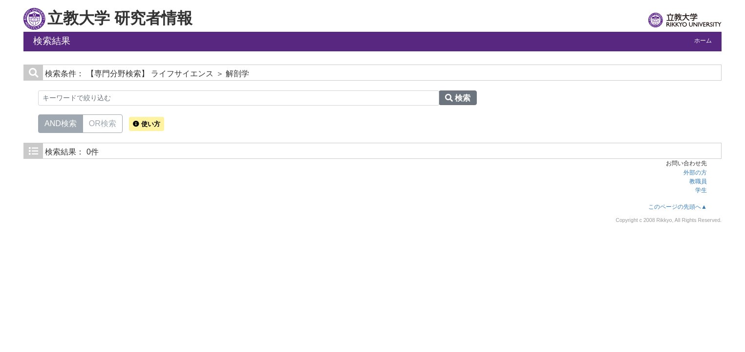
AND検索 (60, 123)
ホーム (703, 40)
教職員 (698, 181)
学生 (701, 190)
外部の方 (695, 172)
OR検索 (102, 123)
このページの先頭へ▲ (677, 206)
